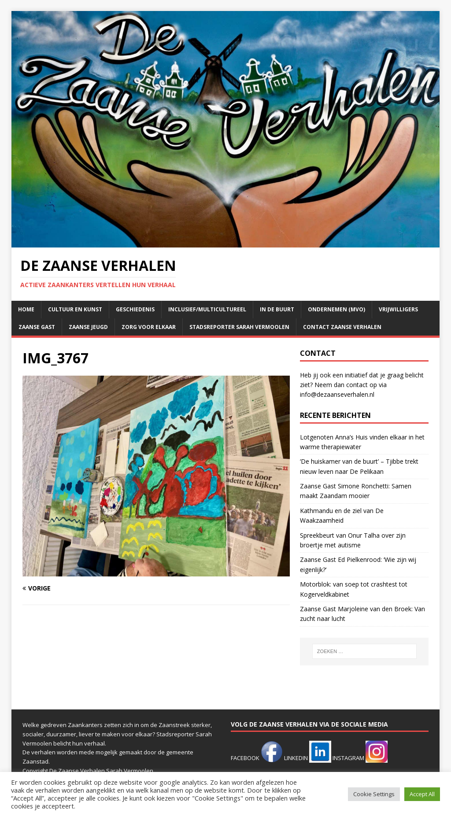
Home (26, 309)
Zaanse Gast (36, 327)
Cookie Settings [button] (374, 794)
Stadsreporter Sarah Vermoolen (239, 327)
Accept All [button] (422, 794)
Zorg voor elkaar (149, 327)
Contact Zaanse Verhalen (342, 327)
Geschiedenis (135, 309)
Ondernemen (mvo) (336, 309)
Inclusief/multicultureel (207, 309)
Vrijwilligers (398, 309)
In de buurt (277, 309)
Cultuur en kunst (75, 309)
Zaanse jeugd (88, 327)
